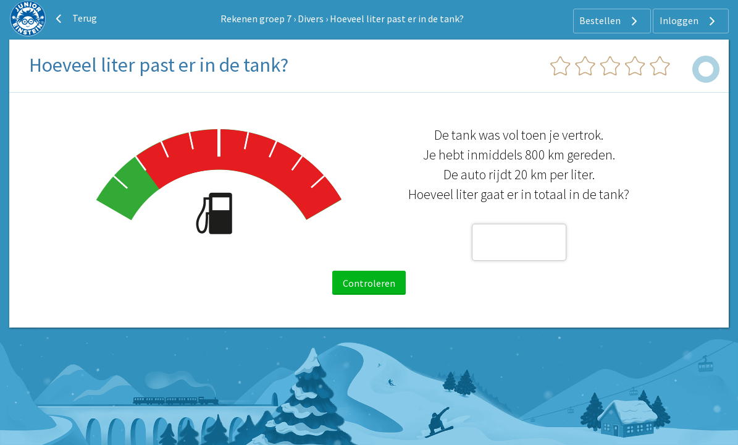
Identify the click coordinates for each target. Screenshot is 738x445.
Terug (74, 18)
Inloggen (689, 21)
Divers (311, 18)
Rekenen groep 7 (255, 18)
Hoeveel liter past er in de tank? (397, 18)
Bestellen (609, 21)
